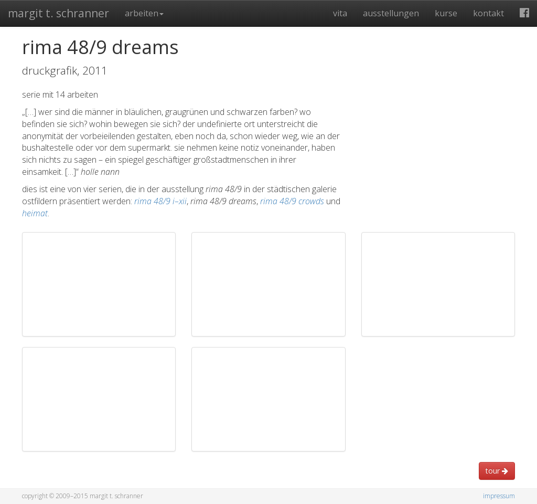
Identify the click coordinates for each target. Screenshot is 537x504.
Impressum (499, 495)
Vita (340, 13)
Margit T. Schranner (58, 13)
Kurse (446, 13)
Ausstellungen (391, 13)
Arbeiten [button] (144, 13)
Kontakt (488, 13)
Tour (497, 471)
